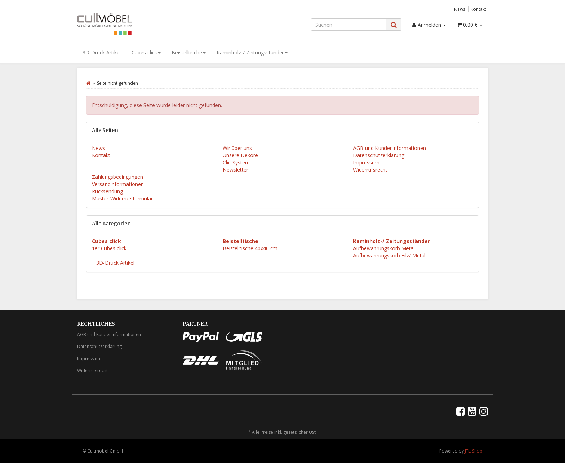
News (460, 9)
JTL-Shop (473, 451)
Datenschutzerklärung (378, 155)
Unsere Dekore (240, 155)
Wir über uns (237, 148)
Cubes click (146, 52)
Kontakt (478, 9)
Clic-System (236, 162)
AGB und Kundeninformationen (389, 148)
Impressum (366, 162)
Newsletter (235, 169)
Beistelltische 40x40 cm (250, 248)
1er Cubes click (109, 248)
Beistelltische (189, 52)
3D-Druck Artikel (102, 52)
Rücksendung (107, 191)
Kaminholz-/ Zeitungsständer (252, 52)
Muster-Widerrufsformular (122, 198)
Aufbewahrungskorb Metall (384, 248)
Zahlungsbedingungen (117, 176)
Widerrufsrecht (370, 169)
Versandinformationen (118, 184)
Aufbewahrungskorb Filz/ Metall (390, 255)
